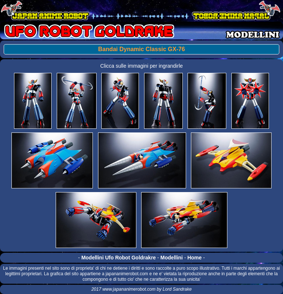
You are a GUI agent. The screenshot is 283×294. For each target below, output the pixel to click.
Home (194, 258)
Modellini (171, 258)
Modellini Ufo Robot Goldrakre (118, 258)
